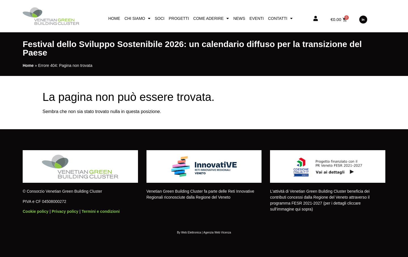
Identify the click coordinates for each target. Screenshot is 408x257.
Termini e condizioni (101, 211)
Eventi (256, 18)
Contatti (280, 18)
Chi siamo (137, 18)
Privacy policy (65, 211)
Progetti (179, 18)
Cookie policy (35, 211)
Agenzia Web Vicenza (217, 232)
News (239, 18)
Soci (159, 18)
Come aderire (211, 18)
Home (114, 18)
